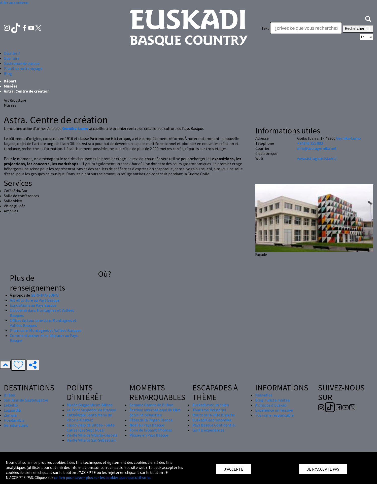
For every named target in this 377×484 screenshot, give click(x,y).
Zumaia (10, 415)
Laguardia (12, 410)
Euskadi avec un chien (210, 404)
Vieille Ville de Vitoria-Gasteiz (92, 435)
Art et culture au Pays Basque (34, 300)
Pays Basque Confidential (214, 425)
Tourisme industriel (209, 409)
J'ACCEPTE (233, 469)
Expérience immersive (274, 410)
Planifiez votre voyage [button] (23, 68)
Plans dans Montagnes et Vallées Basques (45, 330)
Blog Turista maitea (272, 400)
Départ (10, 80)
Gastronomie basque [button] (22, 63)
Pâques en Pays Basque (148, 435)
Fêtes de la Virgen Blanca (150, 419)
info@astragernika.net (317, 148)
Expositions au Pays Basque (33, 305)
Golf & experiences (208, 430)
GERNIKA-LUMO (45, 295)
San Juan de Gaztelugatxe (26, 400)
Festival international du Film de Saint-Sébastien (155, 412)
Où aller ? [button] (12, 53)
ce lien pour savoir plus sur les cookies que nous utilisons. (102, 477)
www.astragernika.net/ (316, 158)
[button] (368, 18)
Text (265, 28)
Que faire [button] (11, 58)
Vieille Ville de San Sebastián (91, 440)
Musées (11, 86)
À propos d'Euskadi (271, 405)
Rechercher (358, 29)
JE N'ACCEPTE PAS (323, 469)
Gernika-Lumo (348, 138)
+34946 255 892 (310, 143)
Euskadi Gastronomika (211, 419)
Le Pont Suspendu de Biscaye (91, 409)
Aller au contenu (14, 2)
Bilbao (9, 394)
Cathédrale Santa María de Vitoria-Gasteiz (89, 417)
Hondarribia (14, 420)
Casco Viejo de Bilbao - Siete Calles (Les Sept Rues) (91, 427)
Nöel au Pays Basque (146, 425)
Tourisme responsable (274, 415)
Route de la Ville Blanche (213, 414)
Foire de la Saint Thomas (150, 430)
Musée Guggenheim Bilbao (90, 404)
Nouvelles (263, 394)
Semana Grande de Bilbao (151, 404)
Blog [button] (8, 73)
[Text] (306, 28)
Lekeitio (11, 405)
